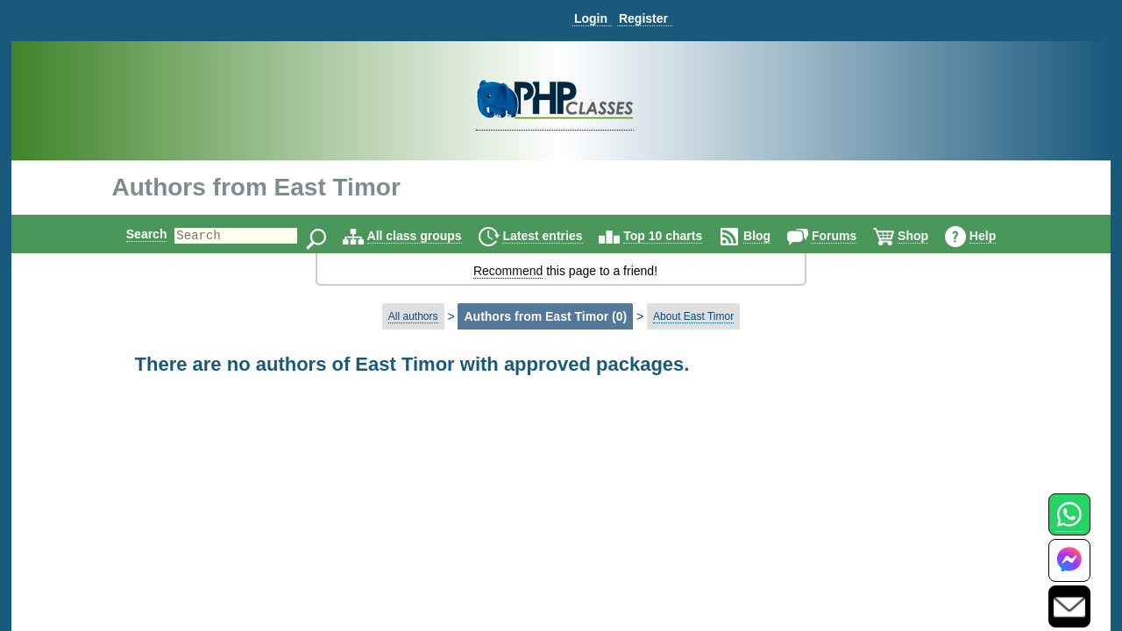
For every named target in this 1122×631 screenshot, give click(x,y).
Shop (928, 236)
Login (590, 18)
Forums (849, 236)
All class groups (429, 236)
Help (997, 236)
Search (132, 234)
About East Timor (693, 316)
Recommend (508, 271)
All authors (413, 316)
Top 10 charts (677, 236)
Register (643, 18)
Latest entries (557, 236)
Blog (771, 236)
